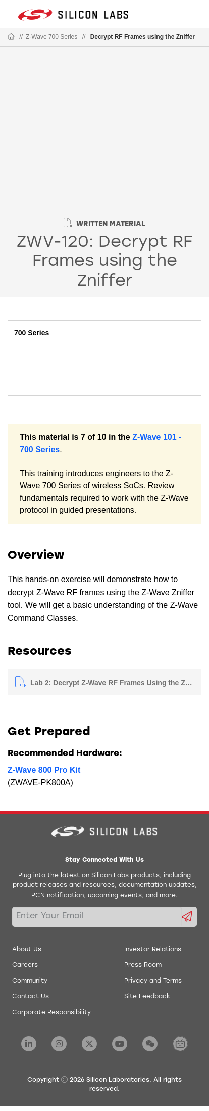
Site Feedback (147, 997)
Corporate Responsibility (51, 1013)
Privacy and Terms (153, 981)
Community (29, 981)
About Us (26, 950)
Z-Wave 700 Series (51, 36)
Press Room (143, 965)
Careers (25, 965)
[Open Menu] (185, 13)
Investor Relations (152, 950)
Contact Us (30, 997)
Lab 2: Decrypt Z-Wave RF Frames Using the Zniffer (112, 683)
